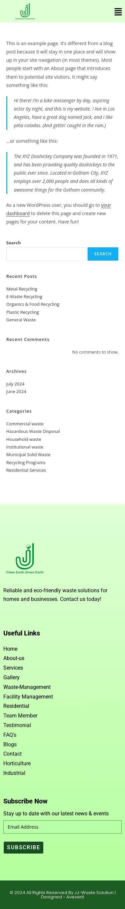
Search (13, 243)
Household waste (23, 439)
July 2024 (15, 384)
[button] (118, 12)
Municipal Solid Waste (28, 454)
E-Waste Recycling (24, 296)
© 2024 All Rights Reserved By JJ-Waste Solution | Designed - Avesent (63, 894)
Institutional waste (24, 447)
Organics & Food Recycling (32, 304)
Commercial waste (25, 424)
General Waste (21, 320)
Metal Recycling (21, 289)
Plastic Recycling (22, 312)
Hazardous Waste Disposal (33, 431)
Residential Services (26, 470)
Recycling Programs (26, 462)
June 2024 (16, 391)
